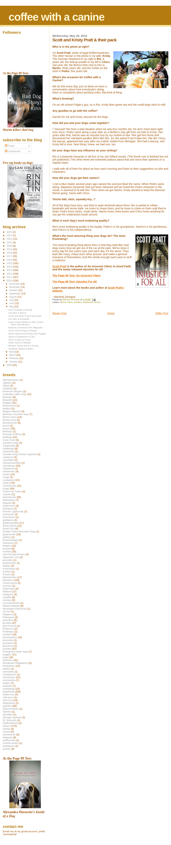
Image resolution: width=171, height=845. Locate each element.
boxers (6, 428)
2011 (9, 277)
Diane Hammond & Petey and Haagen (27, 333)
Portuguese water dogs (15, 651)
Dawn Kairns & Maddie (19, 342)
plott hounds (9, 625)
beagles (7, 402)
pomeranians (10, 637)
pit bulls (7, 623)
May (11, 306)
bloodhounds (10, 422)
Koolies (7, 571)
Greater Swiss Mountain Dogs (19, 531)
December (15, 284)
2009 (9, 365)
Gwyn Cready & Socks (19, 339)
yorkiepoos (9, 746)
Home (111, 313)
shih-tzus (8, 700)
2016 (9, 259)
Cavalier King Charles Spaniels (20, 454)
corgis (6, 488)
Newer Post (59, 313)
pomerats (8, 640)
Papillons (8, 614)
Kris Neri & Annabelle (18, 319)
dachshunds (9, 497)
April (12, 351)
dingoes (7, 502)
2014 (9, 266)
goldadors (8, 520)
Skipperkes (9, 703)
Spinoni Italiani (11, 708)
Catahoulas (9, 445)
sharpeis (7, 685)
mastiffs (7, 597)
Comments (12, 151)
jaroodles (8, 560)
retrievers (8, 660)
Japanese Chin (11, 557)
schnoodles (9, 680)
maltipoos (8, 594)
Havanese (8, 542)
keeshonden (9, 562)
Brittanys (7, 431)
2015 (9, 263)
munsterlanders (11, 603)
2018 (9, 252)
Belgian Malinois (12, 411)
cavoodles (8, 460)
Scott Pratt (59, 266)
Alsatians (8, 388)
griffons (7, 537)
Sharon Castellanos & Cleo (21, 336)
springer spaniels (12, 717)
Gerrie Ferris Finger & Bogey (22, 330)
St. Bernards (9, 720)
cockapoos (9, 480)
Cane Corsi (9, 440)
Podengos (8, 631)
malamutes (9, 588)
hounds (7, 548)
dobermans (9, 505)
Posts (10, 145)
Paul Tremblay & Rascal (20, 309)
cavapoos (8, 457)
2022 (9, 238)
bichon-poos (9, 419)
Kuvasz (7, 574)
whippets (7, 737)
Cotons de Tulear (12, 491)
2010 (9, 280)
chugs (6, 477)
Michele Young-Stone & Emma (23, 345)
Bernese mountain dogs (16, 414)
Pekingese (8, 617)
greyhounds (9, 534)
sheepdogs (9, 688)
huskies (7, 551)
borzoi (6, 425)
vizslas (6, 731)
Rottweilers (9, 665)
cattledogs (8, 448)
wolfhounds (9, 740)
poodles (77, 302)
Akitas (6, 385)
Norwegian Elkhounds (15, 608)
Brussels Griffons (12, 434)
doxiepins (8, 508)
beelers (7, 408)
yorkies (6, 748)
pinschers (8, 620)
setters (6, 683)
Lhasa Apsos (10, 583)
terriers (97, 302)
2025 (9, 232)
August (13, 297)
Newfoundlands (11, 605)
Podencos (8, 628)
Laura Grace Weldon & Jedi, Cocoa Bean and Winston (25, 323)
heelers (7, 545)
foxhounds (8, 514)
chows (6, 474)
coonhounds (9, 485)
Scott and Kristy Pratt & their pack (25, 316)
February (14, 358)
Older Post (161, 313)
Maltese (7, 591)
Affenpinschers (11, 379)
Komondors (9, 568)
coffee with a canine (56, 17)
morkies (7, 600)
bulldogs (7, 437)
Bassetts (7, 399)
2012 (9, 273)
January (13, 361)
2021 (9, 242)
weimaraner (9, 734)
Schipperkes (9, 674)
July (11, 300)
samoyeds (8, 671)
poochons (8, 645)
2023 (9, 235)
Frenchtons (9, 517)
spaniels (7, 705)
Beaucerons (9, 405)
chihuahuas (9, 465)
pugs (5, 657)
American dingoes (12, 391)
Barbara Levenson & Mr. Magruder (25, 327)
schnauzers (9, 677)
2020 (9, 245)
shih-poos (8, 697)
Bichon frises (66, 302)
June (12, 303)
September (15, 293)
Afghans (7, 382)
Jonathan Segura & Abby (20, 348)
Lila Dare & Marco (17, 313)
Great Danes (10, 525)
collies (6, 482)
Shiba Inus (8, 694)
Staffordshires (10, 723)
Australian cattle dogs (14, 394)
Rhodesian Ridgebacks (15, 663)
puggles (7, 654)
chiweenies (9, 471)
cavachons (9, 451)
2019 (9, 249)
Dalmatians (9, 500)
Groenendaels (10, 540)
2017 (9, 256)
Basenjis (7, 397)
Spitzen (7, 711)
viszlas (6, 728)
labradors (8, 580)
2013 (9, 270)
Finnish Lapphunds (13, 511)
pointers (7, 634)
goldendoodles (11, 522)
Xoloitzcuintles (10, 743)
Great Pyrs (9, 528)
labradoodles (10, 577)
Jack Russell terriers (14, 554)
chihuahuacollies (12, 462)
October (13, 290)
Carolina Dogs (10, 442)
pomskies (8, 643)
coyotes (7, 494)
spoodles (8, 714)
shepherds (88, 302)
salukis (6, 668)
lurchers (7, 585)
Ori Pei (6, 611)
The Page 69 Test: (76, 275)
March (12, 355)
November (15, 287)
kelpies (6, 565)
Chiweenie (8, 468)
